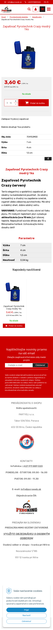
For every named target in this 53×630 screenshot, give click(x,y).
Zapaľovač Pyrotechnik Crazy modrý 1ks (13, 307)
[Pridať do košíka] (33, 102)
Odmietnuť (26, 621)
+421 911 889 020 (32, 466)
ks (11, 103)
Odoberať (40, 365)
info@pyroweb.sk (15, 2)
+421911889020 (34, 2)
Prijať (26, 610)
